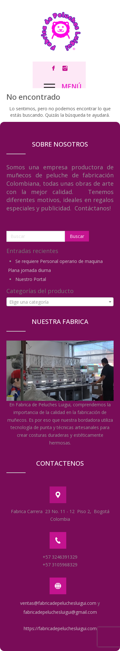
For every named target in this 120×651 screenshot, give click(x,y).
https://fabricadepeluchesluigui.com (60, 628)
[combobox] (60, 301)
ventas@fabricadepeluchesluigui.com (58, 603)
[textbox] (60, 302)
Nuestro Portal (30, 279)
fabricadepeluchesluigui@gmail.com (60, 612)
